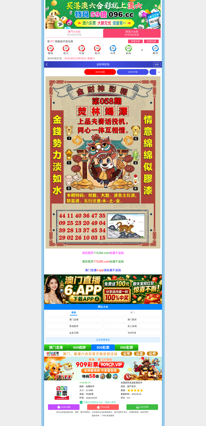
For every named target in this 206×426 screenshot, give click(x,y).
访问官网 (142, 407)
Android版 (63, 407)
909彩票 (103, 347)
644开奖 (132, 333)
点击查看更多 (103, 339)
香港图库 (74, 326)
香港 (73, 312)
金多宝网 (74, 333)
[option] (103, 162)
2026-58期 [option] (100, 72)
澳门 (132, 312)
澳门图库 (132, 319)
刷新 (157, 64)
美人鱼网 (132, 326)
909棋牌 (79, 347)
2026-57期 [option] (132, 72)
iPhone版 (103, 407)
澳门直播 (74, 319)
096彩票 (126, 347)
